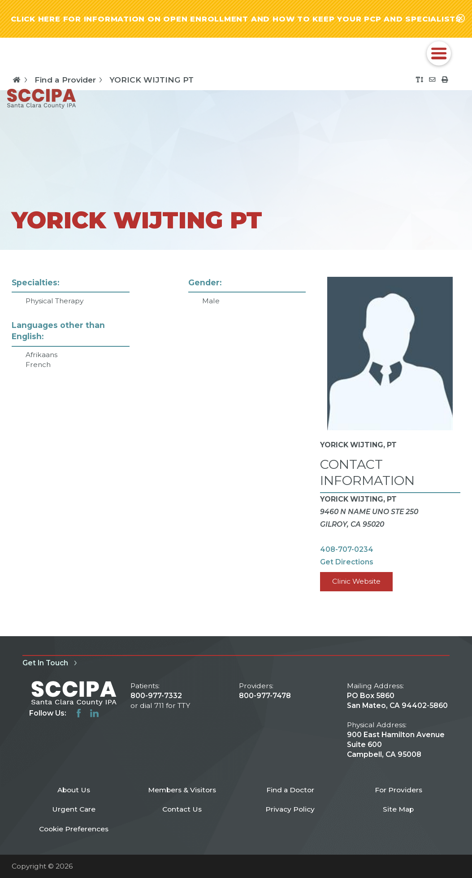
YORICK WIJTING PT (151, 79)
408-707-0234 (346, 549)
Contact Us (182, 809)
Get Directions (346, 562)
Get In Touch (51, 663)
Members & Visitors (182, 790)
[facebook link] (78, 713)
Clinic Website (356, 581)
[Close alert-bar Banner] (460, 19)
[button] (439, 53)
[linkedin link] (94, 713)
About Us (73, 790)
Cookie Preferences (73, 829)
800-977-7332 (156, 695)
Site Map (398, 809)
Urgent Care (73, 809)
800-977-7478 (265, 695)
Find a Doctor (290, 790)
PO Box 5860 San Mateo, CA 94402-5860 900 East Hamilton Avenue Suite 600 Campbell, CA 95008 (397, 725)
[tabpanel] (236, 443)
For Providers (398, 790)
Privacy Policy (290, 809)
